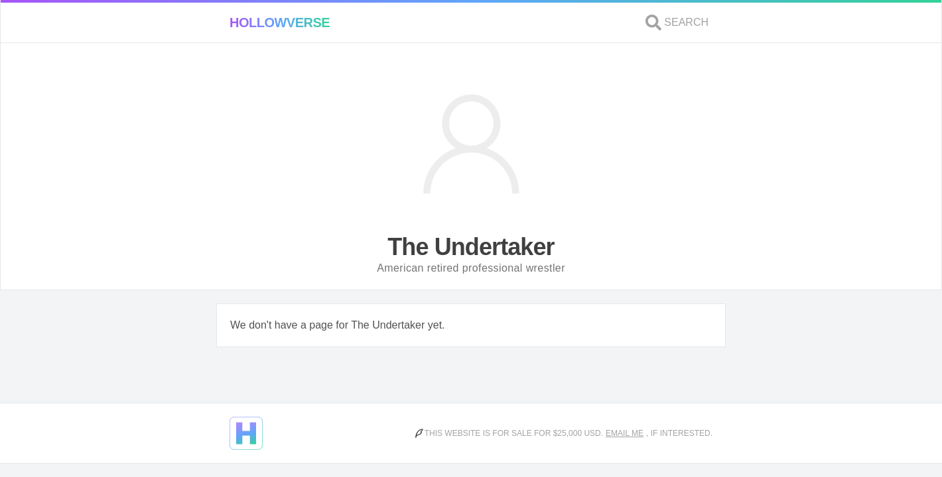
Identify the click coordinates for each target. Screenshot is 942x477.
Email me (624, 433)
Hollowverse (280, 22)
